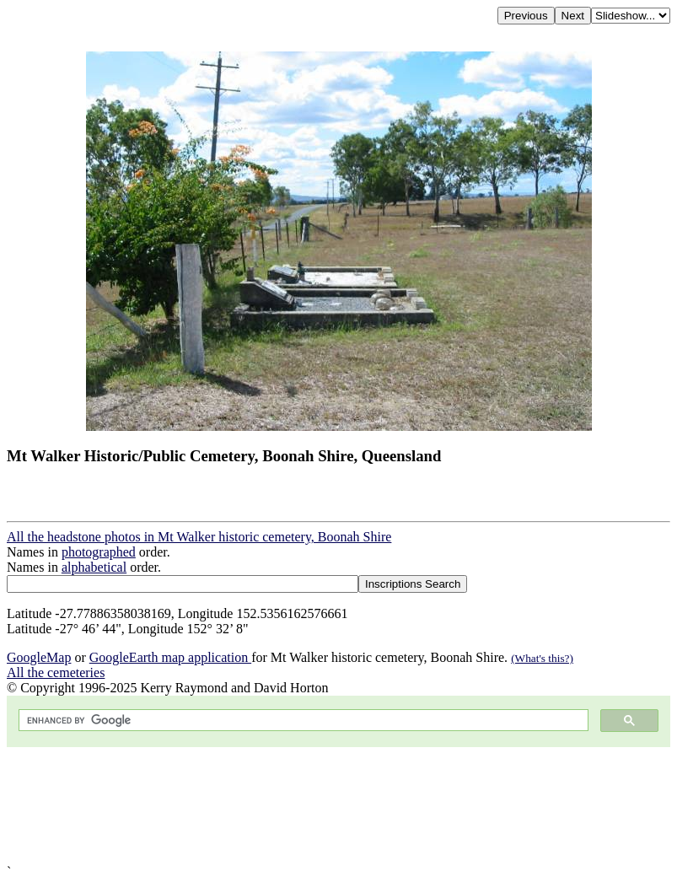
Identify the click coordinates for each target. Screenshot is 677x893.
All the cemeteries (56, 672)
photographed (99, 552)
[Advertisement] (338, 805)
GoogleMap (39, 657)
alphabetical (94, 567)
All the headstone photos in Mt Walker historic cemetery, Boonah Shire (199, 537)
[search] (302, 720)
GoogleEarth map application (170, 657)
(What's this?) (542, 658)
